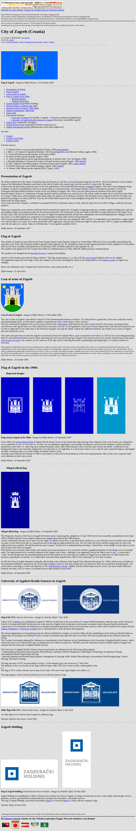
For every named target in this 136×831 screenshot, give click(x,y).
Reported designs (19, 99)
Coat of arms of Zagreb (16, 94)
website (17, 622)
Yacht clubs (11, 113)
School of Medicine (9, 629)
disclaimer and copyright (33, 42)
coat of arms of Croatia (10, 340)
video (11, 675)
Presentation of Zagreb (15, 89)
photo (48, 801)
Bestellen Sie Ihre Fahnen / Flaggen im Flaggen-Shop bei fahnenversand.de (32, 9)
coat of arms (91, 258)
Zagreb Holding (13, 103)
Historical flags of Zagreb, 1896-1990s (22, 108)
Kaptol (90, 186)
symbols (49, 538)
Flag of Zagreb (12, 92)
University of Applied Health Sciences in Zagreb (32, 120)
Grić (72, 184)
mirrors (52, 42)
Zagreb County (12, 141)
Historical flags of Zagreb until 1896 (21, 106)
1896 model (62, 324)
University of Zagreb (20, 118)
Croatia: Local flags (14, 138)
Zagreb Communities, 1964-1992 (20, 110)
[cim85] (60, 166)
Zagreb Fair (11, 122)
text (61, 663)
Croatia (9, 136)
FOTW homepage (12, 42)
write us (46, 42)
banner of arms (109, 260)
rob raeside (26, 38)
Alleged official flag (20, 101)
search (21, 42)
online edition (79, 164)
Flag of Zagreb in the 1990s (18, 96)
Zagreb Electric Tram (15, 125)
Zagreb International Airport (18, 127)
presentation (63, 149)
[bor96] (83, 161)
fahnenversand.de (12, 819)
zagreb (11, 40)
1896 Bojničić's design (57, 566)
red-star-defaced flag (24, 442)
